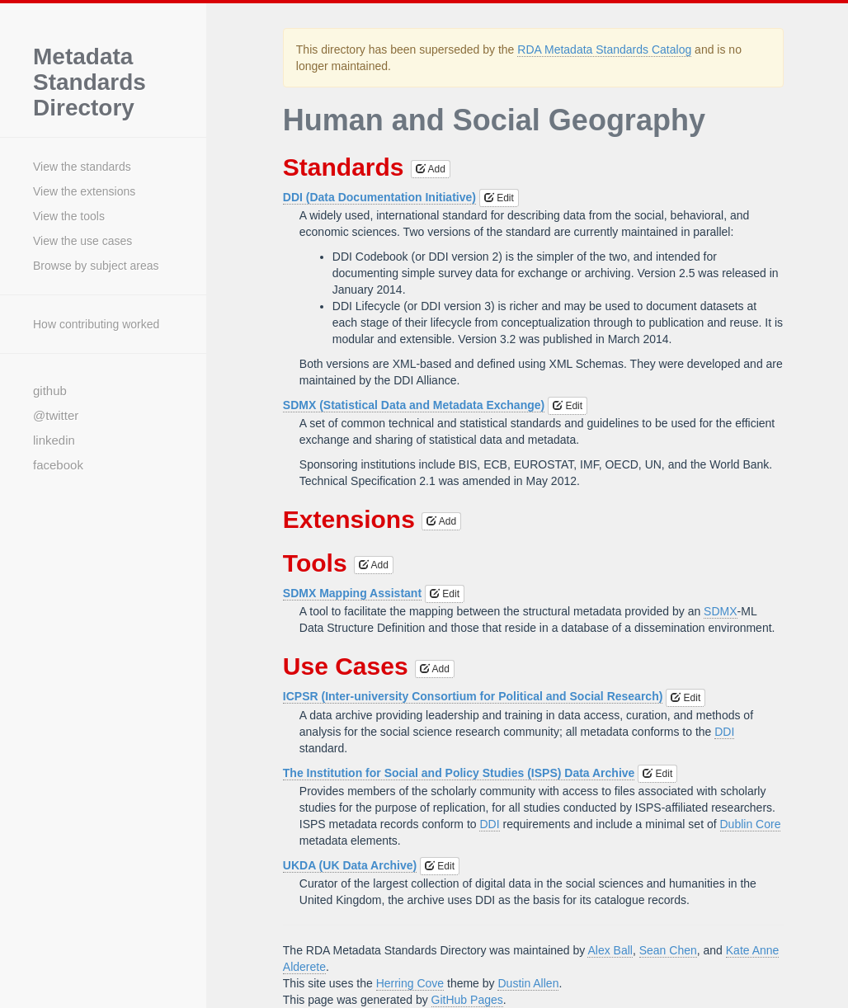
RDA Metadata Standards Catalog (604, 49)
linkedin (54, 440)
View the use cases (82, 240)
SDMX (720, 611)
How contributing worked (96, 324)
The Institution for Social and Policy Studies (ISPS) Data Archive (459, 773)
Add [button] (430, 169)
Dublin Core (750, 824)
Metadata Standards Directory (89, 82)
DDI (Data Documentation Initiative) (379, 197)
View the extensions (84, 191)
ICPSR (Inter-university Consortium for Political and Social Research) (473, 696)
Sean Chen (668, 950)
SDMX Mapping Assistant (352, 593)
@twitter (55, 415)
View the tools (69, 216)
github (50, 391)
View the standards (82, 166)
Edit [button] (499, 198)
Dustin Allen (527, 983)
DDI (724, 731)
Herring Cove (410, 983)
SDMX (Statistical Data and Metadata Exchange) (413, 405)
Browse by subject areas (96, 265)
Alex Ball (609, 950)
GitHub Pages (467, 999)
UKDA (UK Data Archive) (350, 865)
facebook (58, 465)
